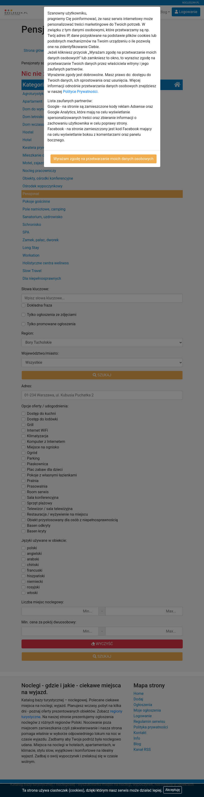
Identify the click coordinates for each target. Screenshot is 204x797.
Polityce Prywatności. (80, 91)
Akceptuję (172, 790)
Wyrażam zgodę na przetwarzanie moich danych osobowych (104, 159)
